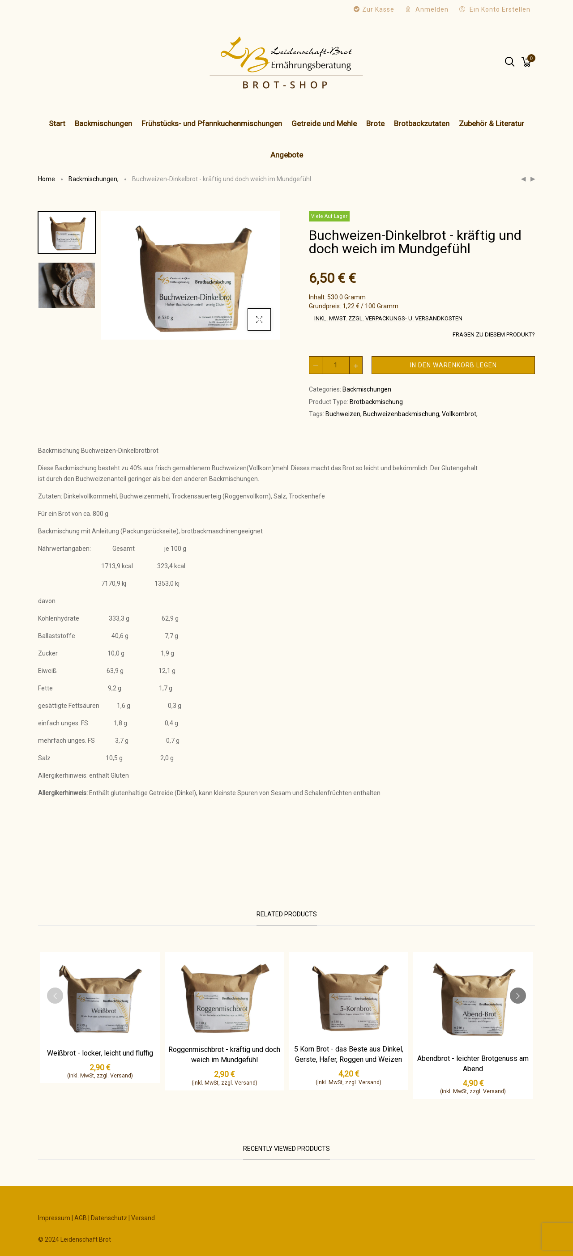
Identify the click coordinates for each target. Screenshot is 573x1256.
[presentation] (55, 996)
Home (46, 179)
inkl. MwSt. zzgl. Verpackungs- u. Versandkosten (388, 318)
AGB (80, 1218)
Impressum (54, 1218)
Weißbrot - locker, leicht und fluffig (100, 1053)
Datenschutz (109, 1218)
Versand (143, 1218)
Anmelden (432, 9)
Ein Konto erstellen (500, 9)
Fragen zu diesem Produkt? (494, 334)
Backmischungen (94, 179)
